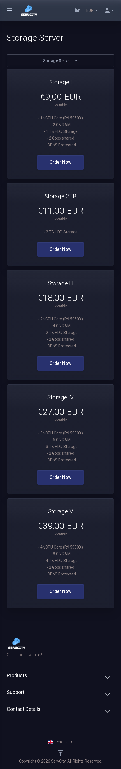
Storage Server (60, 60)
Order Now (60, 162)
